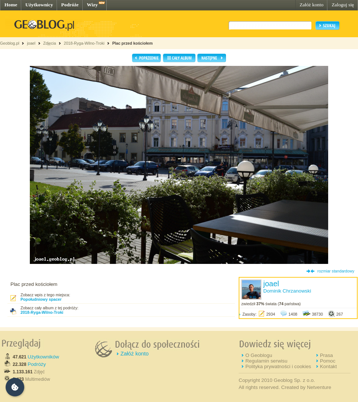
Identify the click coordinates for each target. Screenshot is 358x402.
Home (10, 4)
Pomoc (327, 361)
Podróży (37, 364)
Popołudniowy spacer (41, 299)
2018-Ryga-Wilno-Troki (84, 43)
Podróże (70, 4)
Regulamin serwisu (266, 361)
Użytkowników (43, 357)
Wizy (92, 4)
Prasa (326, 355)
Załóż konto (311, 4)
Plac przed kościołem (132, 43)
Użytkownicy (39, 4)
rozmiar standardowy (335, 271)
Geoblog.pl (9, 43)
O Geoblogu (258, 355)
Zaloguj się (343, 4)
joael (31, 43)
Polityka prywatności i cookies (278, 366)
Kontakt (328, 366)
